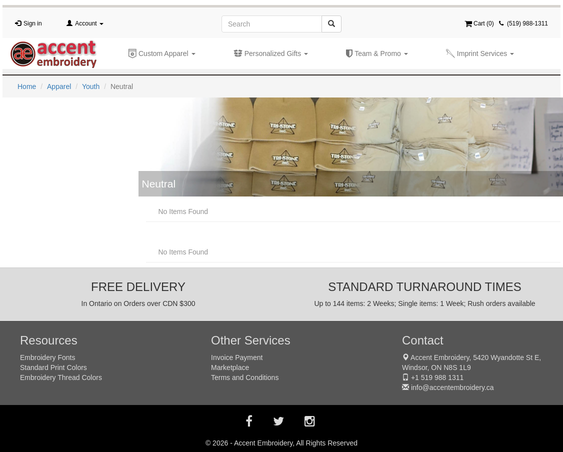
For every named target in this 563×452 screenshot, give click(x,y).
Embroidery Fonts (47, 358)
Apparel (59, 86)
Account (89, 23)
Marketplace (230, 368)
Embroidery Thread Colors (61, 378)
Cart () (479, 23)
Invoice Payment (237, 358)
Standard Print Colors (53, 368)
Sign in (33, 23)
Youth (91, 86)
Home (27, 86)
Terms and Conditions (244, 378)
